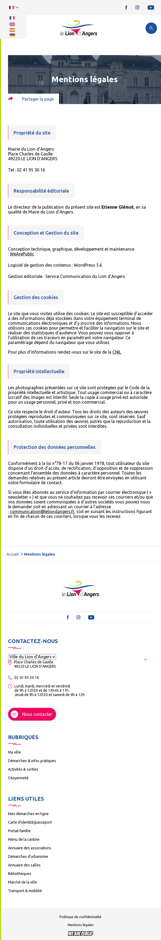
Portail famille (19, 831)
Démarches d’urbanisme (28, 856)
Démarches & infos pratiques (32, 761)
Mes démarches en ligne (28, 814)
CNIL (116, 352)
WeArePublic (22, 253)
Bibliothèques (19, 874)
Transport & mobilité (25, 891)
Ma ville (14, 752)
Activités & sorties (23, 769)
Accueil (12, 554)
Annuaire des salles (24, 865)
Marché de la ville (22, 882)
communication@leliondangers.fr (42, 511)
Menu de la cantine (24, 839)
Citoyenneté (18, 778)
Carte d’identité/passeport (30, 822)
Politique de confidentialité (80, 917)
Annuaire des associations (29, 848)
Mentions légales (81, 925)
